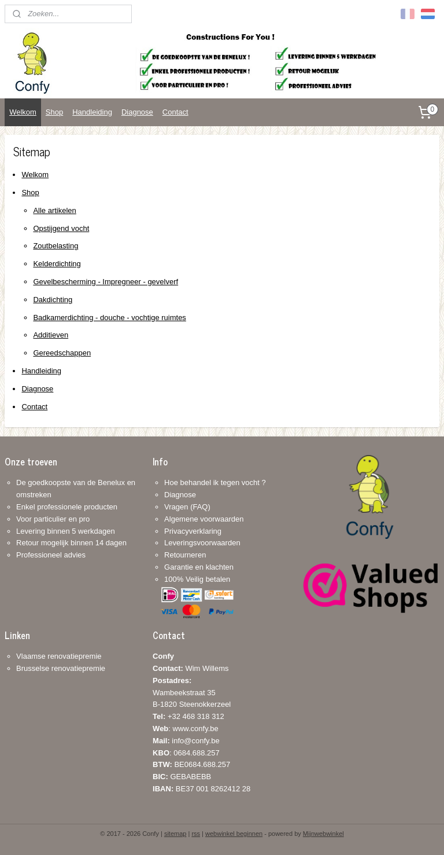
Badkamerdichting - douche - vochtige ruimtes (109, 317)
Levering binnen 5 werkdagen (65, 531)
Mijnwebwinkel (323, 833)
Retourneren (185, 555)
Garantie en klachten (199, 567)
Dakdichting (52, 299)
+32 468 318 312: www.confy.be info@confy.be (188, 728)
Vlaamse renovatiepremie (58, 656)
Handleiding (92, 112)
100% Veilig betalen (197, 579)
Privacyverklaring (192, 531)
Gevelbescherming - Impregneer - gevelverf (105, 281)
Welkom (22, 112)
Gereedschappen (62, 352)
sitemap (175, 833)
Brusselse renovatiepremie (60, 668)
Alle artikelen (54, 210)
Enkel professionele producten (66, 506)
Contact (175, 112)
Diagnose (137, 112)
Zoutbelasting (55, 246)
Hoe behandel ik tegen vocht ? (215, 482)
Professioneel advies (51, 555)
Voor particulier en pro (53, 519)
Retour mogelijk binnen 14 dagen (71, 542)
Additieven (50, 335)
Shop (54, 112)
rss (195, 833)
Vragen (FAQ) (187, 506)
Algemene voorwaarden (203, 519)
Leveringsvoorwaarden (202, 542)
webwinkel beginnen (233, 833)
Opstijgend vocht (61, 228)
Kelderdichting (56, 263)
